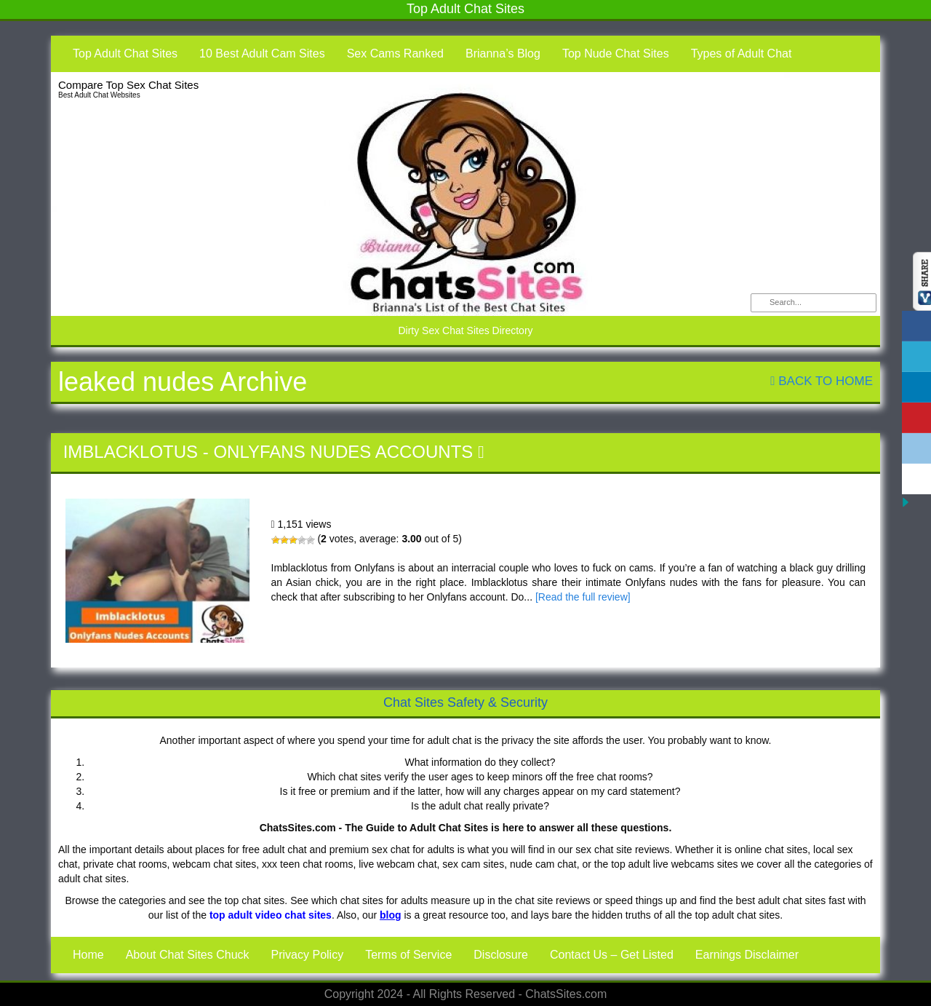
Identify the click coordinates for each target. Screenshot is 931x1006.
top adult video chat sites (270, 915)
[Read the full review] (583, 597)
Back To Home (821, 381)
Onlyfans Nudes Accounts (343, 452)
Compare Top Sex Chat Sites (128, 85)
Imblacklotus (130, 452)
